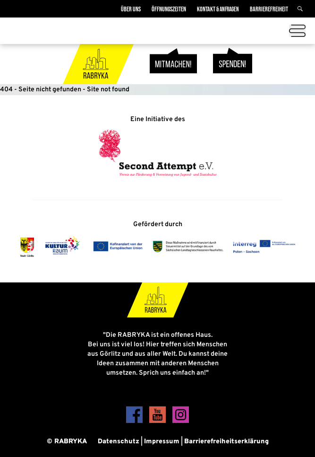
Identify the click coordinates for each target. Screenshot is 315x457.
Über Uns (131, 9)
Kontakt (218, 9)
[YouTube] (158, 421)
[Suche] (302, 9)
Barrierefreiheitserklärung (226, 442)
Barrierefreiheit (269, 9)
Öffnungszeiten (169, 9)
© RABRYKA (67, 442)
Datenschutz (118, 442)
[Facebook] (135, 421)
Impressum (161, 442)
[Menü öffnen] (297, 31)
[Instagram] (180, 421)
